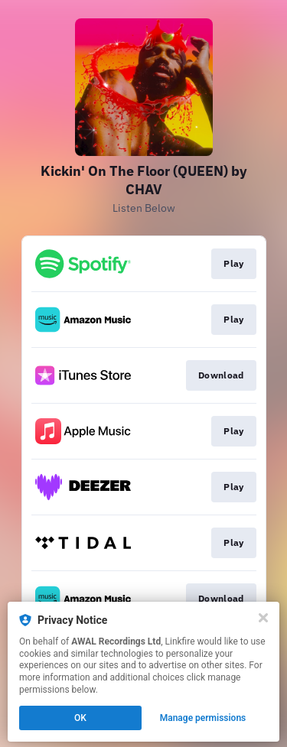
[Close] (263, 618)
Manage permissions (203, 718)
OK (80, 718)
